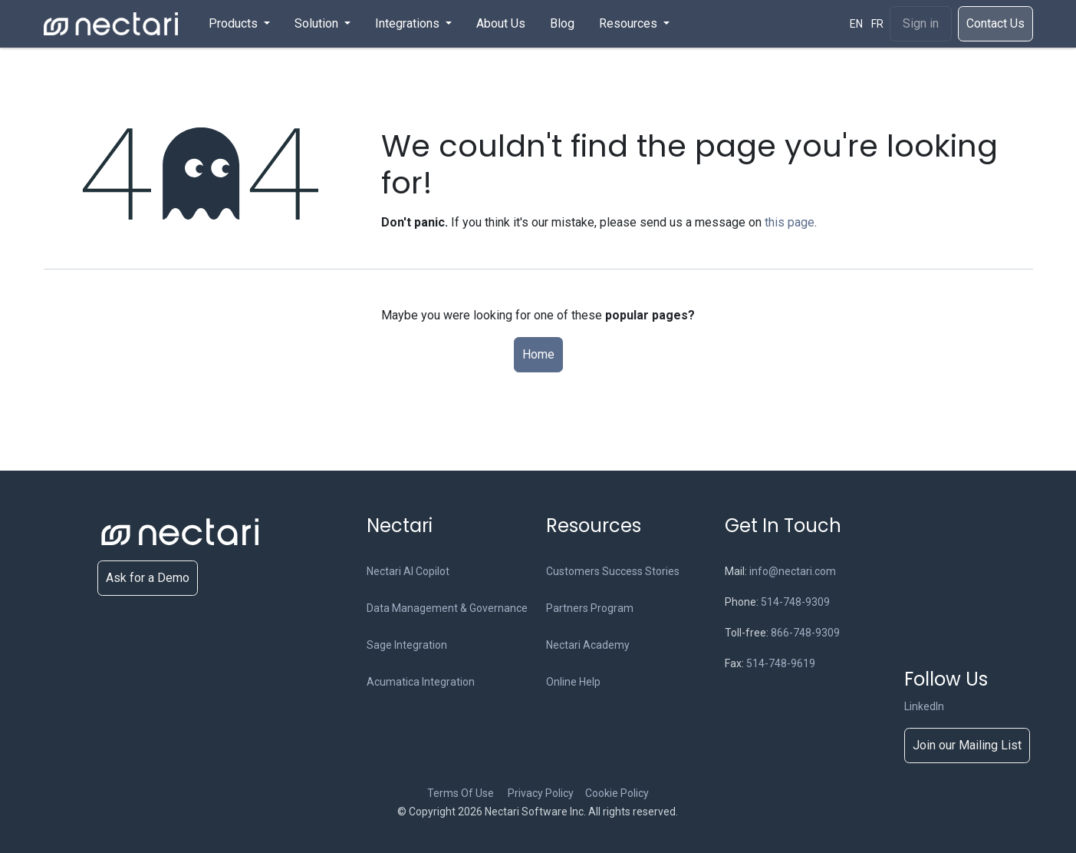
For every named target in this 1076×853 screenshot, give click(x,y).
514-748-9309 (795, 602)
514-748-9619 (780, 663)
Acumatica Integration (421, 682)
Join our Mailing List (967, 745)
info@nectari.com (792, 571)
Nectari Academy (588, 645)
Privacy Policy (545, 793)
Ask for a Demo (147, 577)
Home (538, 354)
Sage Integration (407, 645)
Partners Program (589, 608)
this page (789, 222)
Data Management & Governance (447, 608)
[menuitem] (239, 23)
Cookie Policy (617, 793)
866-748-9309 (805, 633)
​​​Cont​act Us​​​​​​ (995, 23)
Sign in (921, 23)
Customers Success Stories (612, 571)
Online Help (573, 682)
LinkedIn (924, 706)
